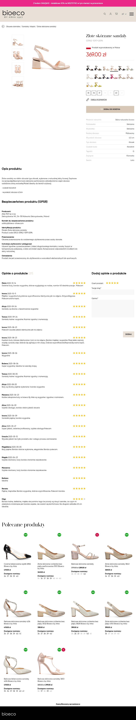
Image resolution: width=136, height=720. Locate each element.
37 (99, 93)
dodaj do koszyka (110, 109)
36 (94, 93)
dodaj (128, 334)
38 (105, 93)
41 (122, 93)
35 (88, 93)
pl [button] (124, 14)
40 (116, 93)
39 (110, 93)
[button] (110, 13)
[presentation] (116, 324)
